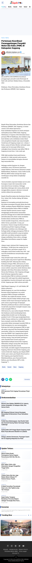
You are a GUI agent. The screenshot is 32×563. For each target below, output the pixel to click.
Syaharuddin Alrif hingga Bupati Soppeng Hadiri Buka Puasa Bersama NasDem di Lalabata (15, 530)
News (14, 392)
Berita (9, 7)
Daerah (15, 7)
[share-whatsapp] (10, 479)
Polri (20, 7)
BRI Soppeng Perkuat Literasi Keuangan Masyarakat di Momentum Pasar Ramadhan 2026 (14, 513)
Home (3, 63)
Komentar (27, 479)
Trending (3, 7)
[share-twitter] (6, 479)
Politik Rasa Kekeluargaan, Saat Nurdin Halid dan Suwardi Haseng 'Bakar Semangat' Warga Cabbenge (15, 522)
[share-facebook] (2, 479)
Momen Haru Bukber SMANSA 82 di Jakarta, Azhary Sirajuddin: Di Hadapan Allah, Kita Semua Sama (15, 505)
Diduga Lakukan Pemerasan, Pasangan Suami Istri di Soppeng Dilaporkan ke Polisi (15, 537)
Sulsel (25, 7)
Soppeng (21, 392)
